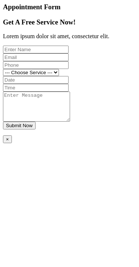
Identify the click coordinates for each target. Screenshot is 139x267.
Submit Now (19, 131)
